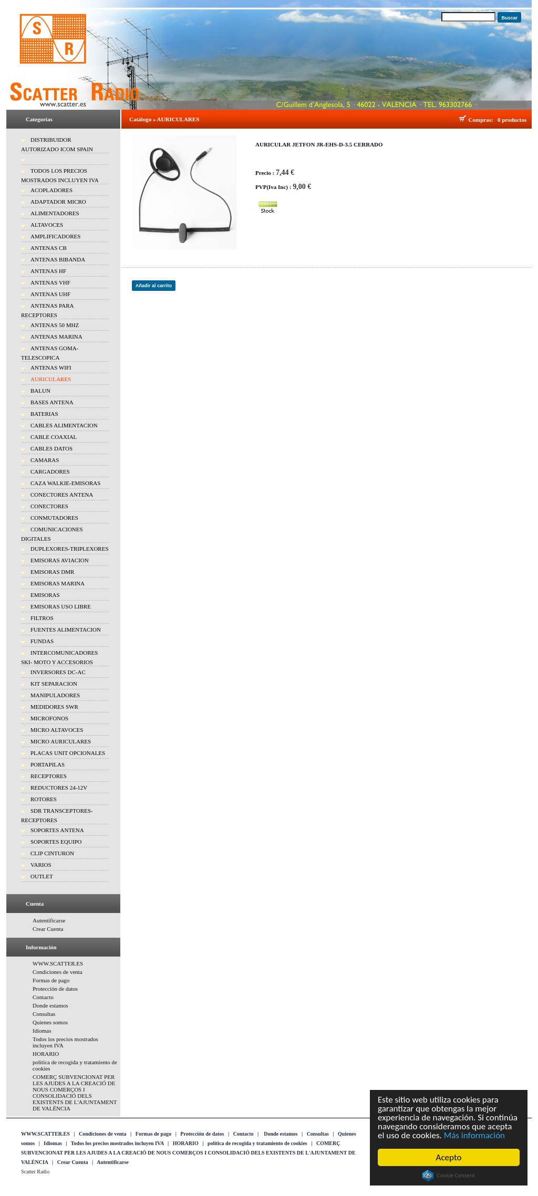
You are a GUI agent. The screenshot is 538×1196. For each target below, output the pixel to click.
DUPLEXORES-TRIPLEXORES (69, 548)
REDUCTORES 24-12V (58, 787)
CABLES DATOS (51, 448)
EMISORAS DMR (52, 572)
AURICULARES (50, 379)
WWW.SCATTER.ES (58, 963)
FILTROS (42, 618)
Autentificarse (49, 920)
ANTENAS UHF (50, 294)
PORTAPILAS (47, 764)
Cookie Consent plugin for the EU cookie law (448, 1175)
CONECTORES (49, 506)
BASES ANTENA (52, 402)
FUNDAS (42, 641)
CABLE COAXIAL (53, 437)
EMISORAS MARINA (57, 583)
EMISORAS (45, 595)
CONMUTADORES (54, 518)
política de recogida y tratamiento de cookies (257, 1143)
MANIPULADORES (55, 695)
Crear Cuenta (48, 929)
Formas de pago (51, 980)
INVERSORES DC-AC (58, 672)
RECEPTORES (48, 776)
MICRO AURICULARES (60, 741)
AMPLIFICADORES (55, 236)
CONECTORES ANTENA (61, 494)
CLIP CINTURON (52, 853)
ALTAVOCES (46, 225)
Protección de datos (55, 988)
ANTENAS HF (48, 271)
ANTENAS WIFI (50, 367)
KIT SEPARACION (53, 683)
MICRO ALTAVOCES (56, 730)
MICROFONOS (49, 718)
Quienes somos (50, 1022)
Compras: (482, 120)
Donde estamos (50, 1005)
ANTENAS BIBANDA (57, 259)
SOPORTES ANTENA (57, 830)
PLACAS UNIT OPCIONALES (67, 753)
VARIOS (40, 865)
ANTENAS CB (48, 248)
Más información (474, 1135)
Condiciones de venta (57, 972)
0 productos (512, 120)
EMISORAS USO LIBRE (60, 606)
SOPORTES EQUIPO (55, 841)
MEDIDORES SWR (54, 707)
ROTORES (43, 799)
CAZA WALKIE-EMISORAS (65, 483)
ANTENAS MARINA (56, 336)
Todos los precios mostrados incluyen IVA (117, 1143)
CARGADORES (50, 471)
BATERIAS (44, 414)
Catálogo (140, 119)
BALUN (40, 390)
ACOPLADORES (51, 190)
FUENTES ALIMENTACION (65, 629)
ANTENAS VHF (50, 282)
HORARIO (46, 1054)
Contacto (43, 997)
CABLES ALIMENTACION (64, 425)
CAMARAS (44, 460)
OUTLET (41, 876)
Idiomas (42, 1030)
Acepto (449, 1157)
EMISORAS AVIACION (59, 560)
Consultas (44, 1014)
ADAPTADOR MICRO (58, 201)
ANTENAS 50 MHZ (54, 325)
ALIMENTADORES (54, 213)
